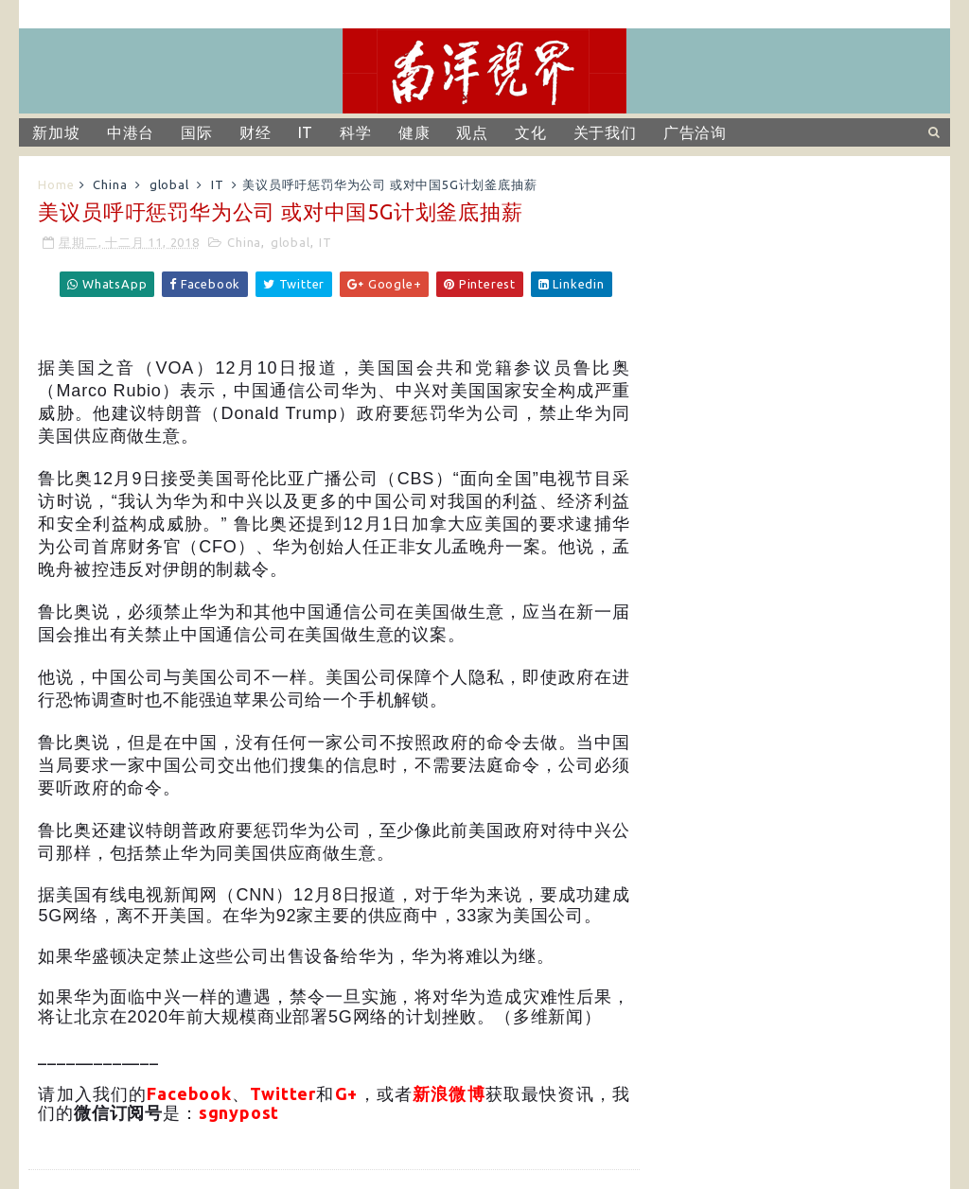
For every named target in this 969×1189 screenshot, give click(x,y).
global (169, 184)
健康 (414, 132)
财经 (255, 132)
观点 (472, 132)
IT (306, 132)
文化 (531, 132)
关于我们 (605, 132)
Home (56, 184)
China (110, 184)
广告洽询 (695, 132)
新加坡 (55, 132)
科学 (356, 132)
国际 (197, 132)
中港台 (130, 132)
